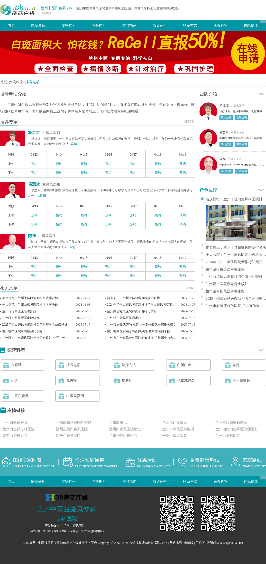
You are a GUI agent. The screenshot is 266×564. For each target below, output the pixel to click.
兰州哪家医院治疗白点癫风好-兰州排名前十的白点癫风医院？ (149, 331)
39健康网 (29, 543)
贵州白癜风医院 (227, 436)
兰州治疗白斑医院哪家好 (19, 311)
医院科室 (220, 25)
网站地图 (175, 543)
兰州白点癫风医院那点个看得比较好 (132, 311)
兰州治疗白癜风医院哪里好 (236, 429)
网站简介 (161, 543)
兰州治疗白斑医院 (123, 436)
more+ (191, 287)
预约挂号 (226, 117)
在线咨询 (241, 117)
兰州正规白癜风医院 (72, 429)
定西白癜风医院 (15, 436)
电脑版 (188, 543)
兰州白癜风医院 (15, 422)
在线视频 (251, 25)
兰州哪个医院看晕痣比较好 (20, 318)
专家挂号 (69, 25)
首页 (11, 25)
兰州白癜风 (118, 422)
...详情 (72, 144)
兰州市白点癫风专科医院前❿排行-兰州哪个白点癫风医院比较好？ (152, 338)
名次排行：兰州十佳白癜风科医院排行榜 (30, 298)
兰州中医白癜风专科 (57, 8)
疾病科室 (16, 82)
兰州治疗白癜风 (174, 422)
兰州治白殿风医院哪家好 (124, 318)
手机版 (200, 543)
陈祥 (32, 236)
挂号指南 (129, 25)
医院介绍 (38, 25)
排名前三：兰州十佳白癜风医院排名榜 (133, 298)
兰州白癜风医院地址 (125, 429)
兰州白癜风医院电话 (178, 429)
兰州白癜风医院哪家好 (73, 422)
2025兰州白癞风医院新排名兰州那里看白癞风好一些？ (39, 324)
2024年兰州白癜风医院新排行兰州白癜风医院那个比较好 (146, 304)
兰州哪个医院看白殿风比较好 (22, 331)
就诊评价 (160, 25)
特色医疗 (99, 25)
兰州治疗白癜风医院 (231, 422)
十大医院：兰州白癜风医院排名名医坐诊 (30, 304)
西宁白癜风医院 (68, 436)
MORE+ (189, 121)
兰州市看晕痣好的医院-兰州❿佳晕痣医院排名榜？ (141, 324)
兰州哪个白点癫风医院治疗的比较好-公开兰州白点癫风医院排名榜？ (49, 338)
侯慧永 (34, 184)
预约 (34, 163)
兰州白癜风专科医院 (19, 429)
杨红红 (34, 132)
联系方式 (190, 25)
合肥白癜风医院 (174, 436)
